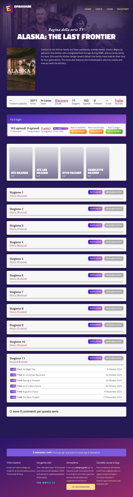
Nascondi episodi (19, 361)
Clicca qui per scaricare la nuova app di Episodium (66, 452)
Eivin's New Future (29, 386)
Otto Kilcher (71, 172)
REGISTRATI (123, 9)
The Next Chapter (28, 397)
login (18, 119)
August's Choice (27, 391)
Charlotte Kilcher (96, 171)
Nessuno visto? (114, 192)
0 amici (46, 128)
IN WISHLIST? (78, 131)
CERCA (99, 9)
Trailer (119, 100)
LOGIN (110, 9)
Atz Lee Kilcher (42, 171)
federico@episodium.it (110, 470)
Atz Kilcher (19, 172)
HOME (88, 9)
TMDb (61, 470)
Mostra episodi (18, 195)
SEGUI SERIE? (114, 131)
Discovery (61, 100)
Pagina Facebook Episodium (106, 476)
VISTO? (13, 369)
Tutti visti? (95, 192)
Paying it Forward (28, 380)
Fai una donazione (81, 486)
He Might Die (26, 369)
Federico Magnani (22, 467)
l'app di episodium (110, 480)
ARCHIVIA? (96, 131)
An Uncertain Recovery (31, 375)
